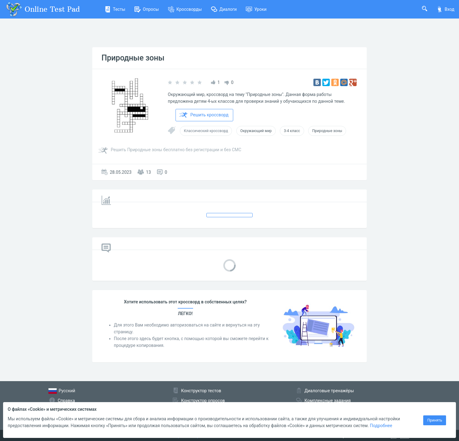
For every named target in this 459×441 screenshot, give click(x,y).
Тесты (115, 9)
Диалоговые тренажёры (329, 390)
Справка (66, 400)
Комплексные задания (327, 400)
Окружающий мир (256, 131)
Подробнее (381, 425)
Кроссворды (185, 9)
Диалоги (224, 9)
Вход (445, 9)
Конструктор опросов (203, 400)
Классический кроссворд (206, 131)
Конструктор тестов (201, 390)
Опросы (146, 9)
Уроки (256, 9)
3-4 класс (292, 131)
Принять (434, 420)
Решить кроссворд (204, 115)
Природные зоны (132, 57)
